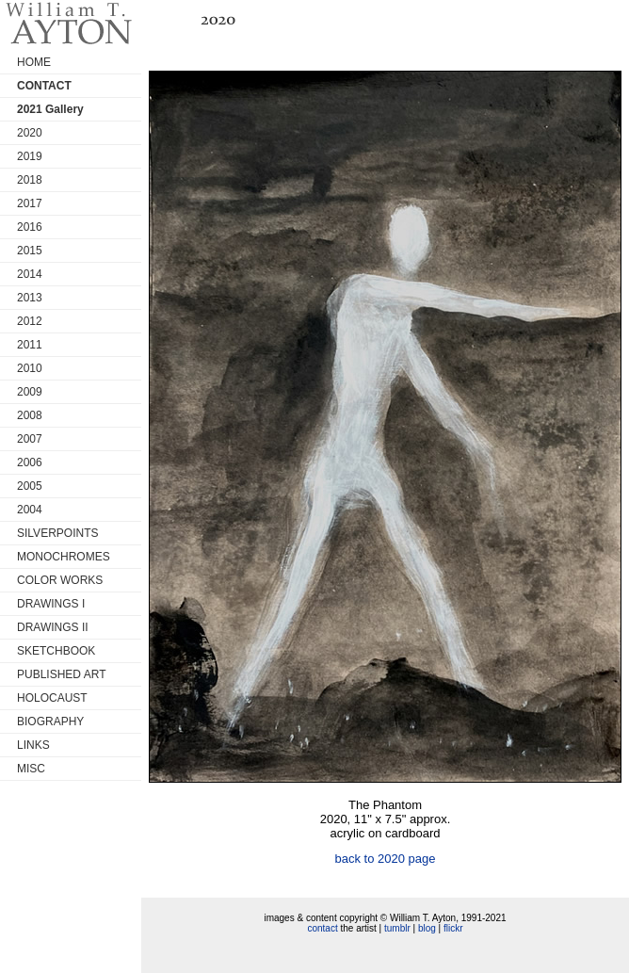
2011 (29, 344)
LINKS (33, 745)
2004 (29, 509)
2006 (29, 462)
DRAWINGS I (51, 603)
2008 (29, 415)
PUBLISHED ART (61, 674)
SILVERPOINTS (57, 533)
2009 (29, 391)
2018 (29, 179)
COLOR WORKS (60, 580)
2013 (29, 297)
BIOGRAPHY (50, 721)
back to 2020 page (385, 858)
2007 (29, 439)
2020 (29, 132)
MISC (31, 768)
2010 (29, 368)
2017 (29, 203)
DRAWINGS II (53, 627)
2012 (29, 321)
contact (322, 928)
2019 (29, 156)
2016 (29, 227)
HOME (34, 62)
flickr (453, 928)
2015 (29, 250)
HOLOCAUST (52, 698)
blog (427, 928)
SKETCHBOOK (56, 650)
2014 (29, 274)
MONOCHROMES (63, 556)
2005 (29, 486)
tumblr (397, 928)
